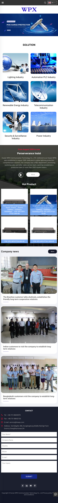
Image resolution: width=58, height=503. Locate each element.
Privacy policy (47, 493)
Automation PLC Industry (43, 77)
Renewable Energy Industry (15, 105)
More (33, 175)
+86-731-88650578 (14, 415)
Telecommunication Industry (43, 106)
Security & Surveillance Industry (16, 137)
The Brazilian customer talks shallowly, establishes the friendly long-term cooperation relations (26, 298)
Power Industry (43, 136)
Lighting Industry (16, 77)
